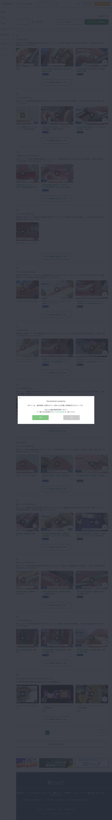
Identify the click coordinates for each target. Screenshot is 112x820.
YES (40, 417)
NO (71, 417)
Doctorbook (60, 412)
